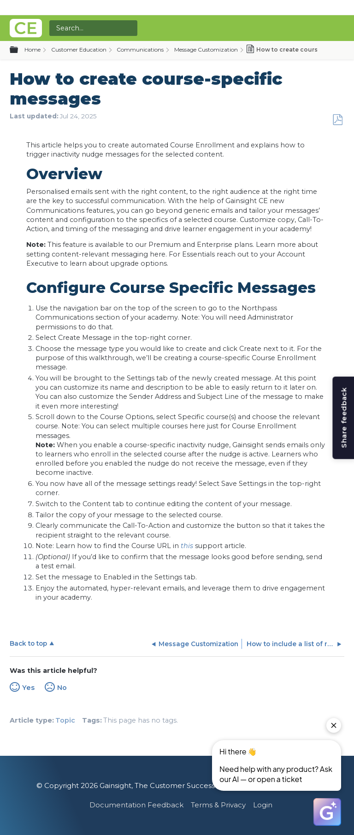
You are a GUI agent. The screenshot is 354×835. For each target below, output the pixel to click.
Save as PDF (337, 120)
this (187, 546)
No (62, 687)
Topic (65, 720)
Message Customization (206, 49)
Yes (28, 687)
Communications (140, 49)
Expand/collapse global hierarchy (19, 50)
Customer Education (78, 49)
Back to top (28, 643)
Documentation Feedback (136, 804)
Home (32, 49)
